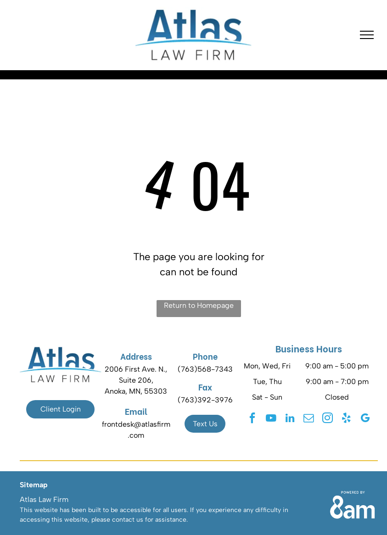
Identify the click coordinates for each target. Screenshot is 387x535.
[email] (308, 419)
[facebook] (252, 419)
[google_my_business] (365, 419)
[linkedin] (289, 419)
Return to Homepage (199, 305)
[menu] (367, 35)
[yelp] (346, 419)
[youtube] (271, 419)
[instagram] (327, 419)
